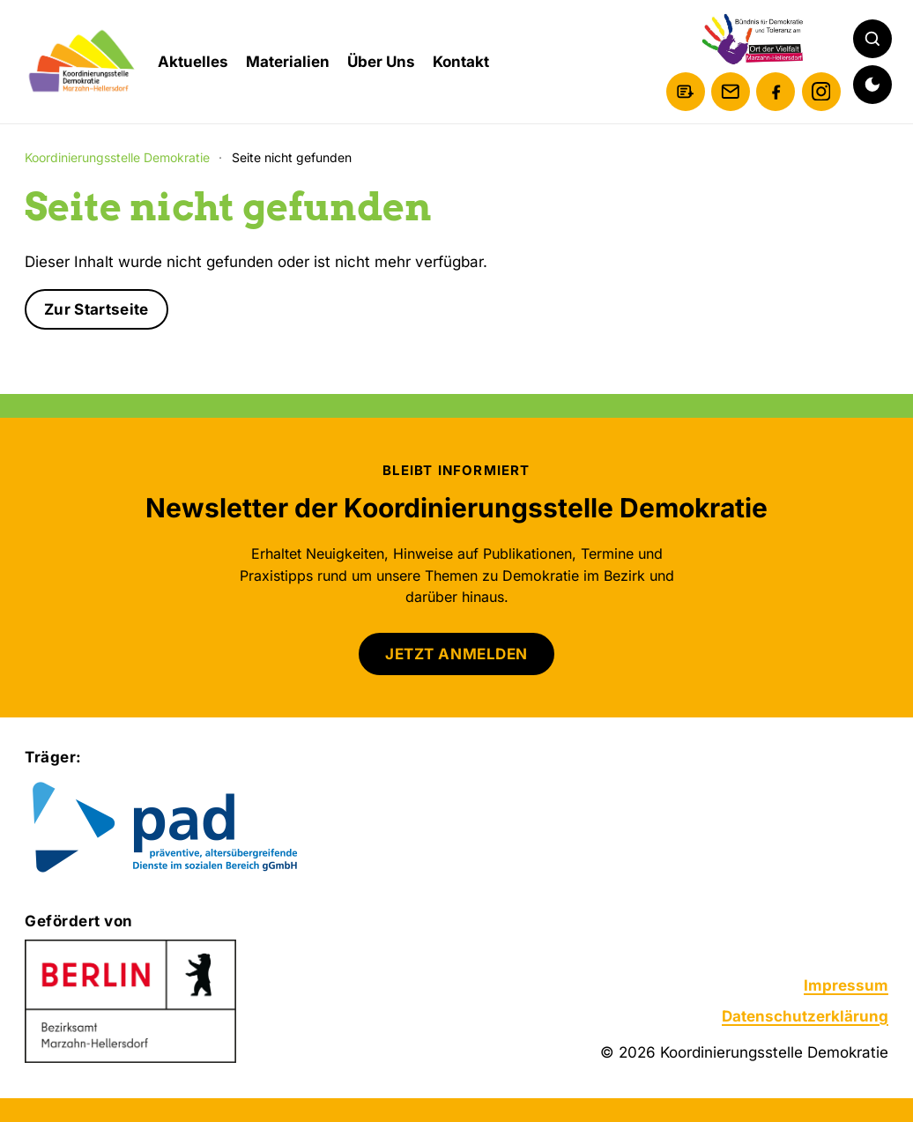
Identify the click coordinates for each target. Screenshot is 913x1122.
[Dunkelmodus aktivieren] (872, 84)
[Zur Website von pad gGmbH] (200, 828)
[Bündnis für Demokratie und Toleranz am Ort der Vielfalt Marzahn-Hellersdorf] (753, 39)
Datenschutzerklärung (805, 1016)
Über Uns (381, 62)
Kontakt (461, 62)
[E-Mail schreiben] (730, 91)
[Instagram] (821, 91)
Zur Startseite (96, 309)
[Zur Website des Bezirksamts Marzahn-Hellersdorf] (130, 1001)
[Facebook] (775, 91)
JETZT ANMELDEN (456, 654)
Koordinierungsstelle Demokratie (117, 157)
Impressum (846, 985)
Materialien (288, 62)
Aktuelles (193, 62)
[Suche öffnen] (872, 38)
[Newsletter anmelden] (685, 91)
